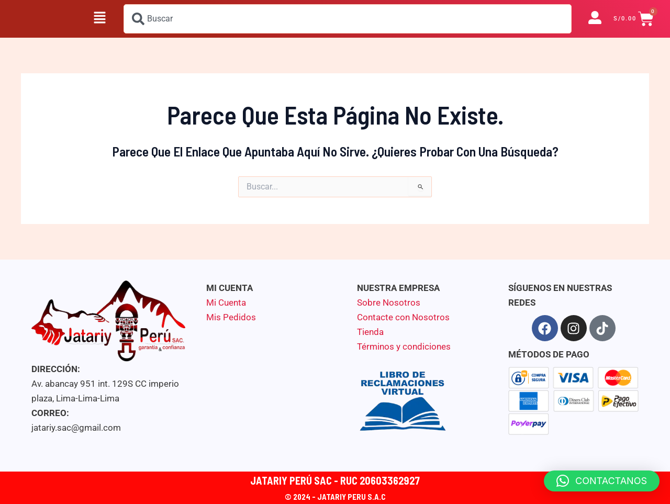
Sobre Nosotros (388, 302)
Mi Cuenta (226, 302)
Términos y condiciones (404, 346)
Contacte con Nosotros (403, 317)
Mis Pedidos (231, 317)
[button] (99, 18)
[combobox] (348, 18)
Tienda (370, 332)
